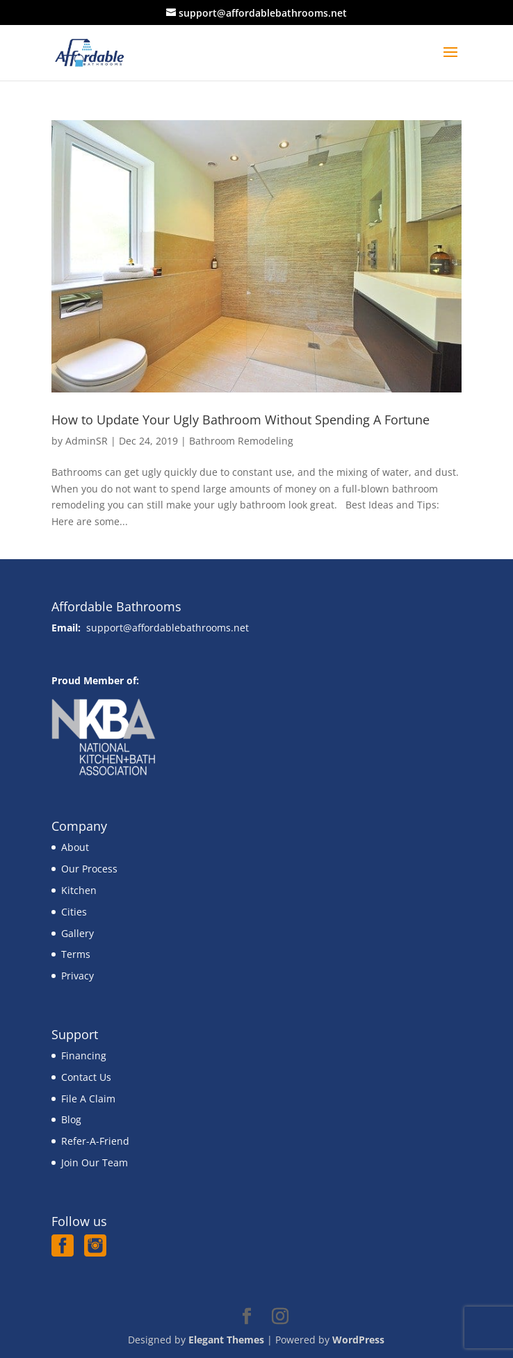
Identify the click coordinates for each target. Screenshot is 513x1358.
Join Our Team (94, 1162)
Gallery (77, 933)
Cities (74, 911)
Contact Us (86, 1077)
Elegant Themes (226, 1339)
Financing (83, 1055)
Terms (75, 954)
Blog (71, 1119)
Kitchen (79, 890)
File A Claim (88, 1098)
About (75, 847)
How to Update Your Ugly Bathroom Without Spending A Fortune (240, 419)
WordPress (358, 1339)
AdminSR (86, 440)
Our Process (89, 868)
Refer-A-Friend (95, 1141)
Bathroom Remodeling (241, 440)
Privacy (77, 975)
